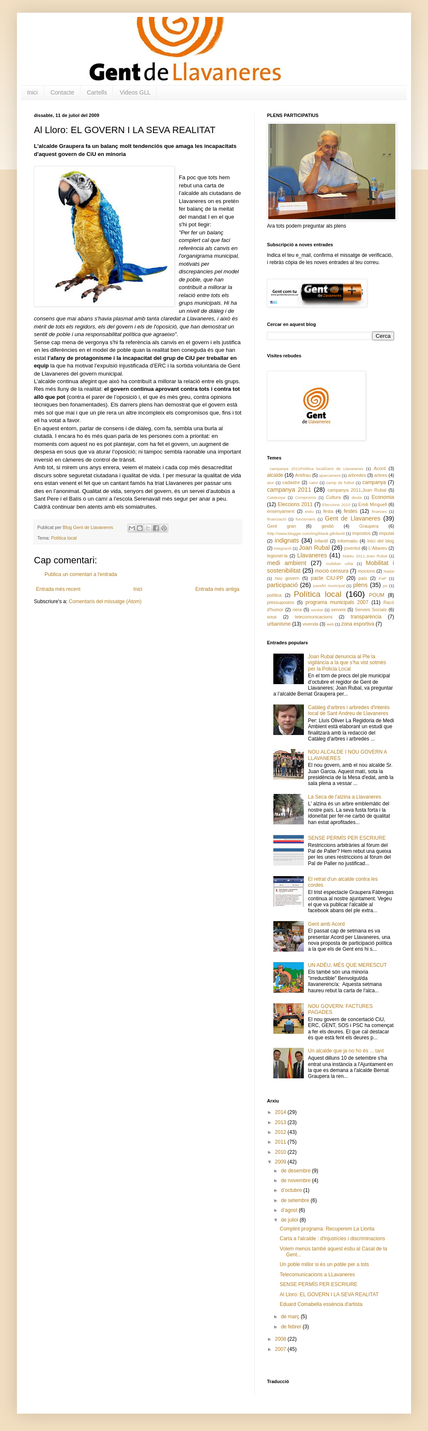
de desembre (296, 1171)
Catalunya (276, 497)
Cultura (333, 497)
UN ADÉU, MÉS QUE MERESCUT (347, 965)
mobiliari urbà (339, 563)
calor (313, 482)
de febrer (292, 1327)
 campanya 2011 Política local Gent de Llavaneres (315, 468)
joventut (352, 548)
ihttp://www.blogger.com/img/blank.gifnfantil (306, 533)
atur (270, 482)
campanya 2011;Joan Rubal (357, 490)
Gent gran (281, 526)
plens (360, 585)
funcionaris (305, 519)
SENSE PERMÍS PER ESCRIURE (347, 838)
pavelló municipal (329, 585)
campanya (374, 482)
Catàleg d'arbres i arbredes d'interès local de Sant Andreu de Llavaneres (349, 710)
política (274, 595)
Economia (383, 497)
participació (282, 585)
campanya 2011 (289, 489)
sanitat (317, 609)
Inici (32, 92)
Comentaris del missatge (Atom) (105, 601)
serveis (338, 609)
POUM (376, 595)
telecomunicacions (314, 616)
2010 (281, 1152)
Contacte (62, 92)
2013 (281, 1122)
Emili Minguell (373, 504)
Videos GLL (135, 92)
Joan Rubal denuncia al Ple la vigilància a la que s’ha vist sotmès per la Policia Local (347, 663)
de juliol (290, 1220)
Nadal (389, 571)
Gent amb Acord (326, 924)
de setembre (296, 1200)
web (330, 624)
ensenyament (281, 511)
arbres (380, 475)
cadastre (291, 482)
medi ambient (286, 563)
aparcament (330, 475)
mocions (366, 571)
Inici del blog (380, 540)
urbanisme (279, 624)
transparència (365, 617)
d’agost (290, 1210)
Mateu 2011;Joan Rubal (365, 556)
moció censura (332, 571)
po (385, 585)
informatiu (348, 540)
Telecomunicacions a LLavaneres (317, 1275)
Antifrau (303, 475)
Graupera (369, 526)
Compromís (305, 497)
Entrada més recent (58, 589)
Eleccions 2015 (336, 504)
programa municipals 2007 (337, 602)
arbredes (357, 475)
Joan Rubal (314, 547)
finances (379, 511)
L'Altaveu (378, 548)
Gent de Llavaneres (353, 518)
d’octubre (292, 1190)
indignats (287, 540)
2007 (281, 1349)
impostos (361, 533)
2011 (281, 1142)
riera (297, 609)
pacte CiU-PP (327, 578)
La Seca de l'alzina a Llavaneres (344, 797)
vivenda (310, 623)
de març (291, 1317)
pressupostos (280, 602)
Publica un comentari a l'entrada (80, 574)
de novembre (296, 1180)
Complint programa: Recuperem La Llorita (327, 1229)
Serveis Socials (371, 609)
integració (283, 548)
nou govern (287, 578)
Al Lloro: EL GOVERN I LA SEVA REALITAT (329, 1294)
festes (350, 511)
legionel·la (277, 555)
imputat (386, 533)
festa (328, 511)
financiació (276, 519)
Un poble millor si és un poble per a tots (324, 1264)
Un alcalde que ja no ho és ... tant (346, 1051)
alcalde (275, 475)
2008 (281, 1339)
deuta (356, 497)
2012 (281, 1132)
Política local (64, 537)
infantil (321, 540)
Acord (380, 468)
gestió (328, 526)
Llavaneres (312, 555)
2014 (281, 1112)
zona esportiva (357, 624)
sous (272, 616)
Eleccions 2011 (295, 504)
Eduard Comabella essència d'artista (321, 1304)
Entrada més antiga (217, 589)
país (363, 578)
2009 (281, 1162)
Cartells (97, 92)
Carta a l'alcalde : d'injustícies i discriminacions (332, 1239)
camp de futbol (340, 482)
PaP (382, 578)
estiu (309, 511)
